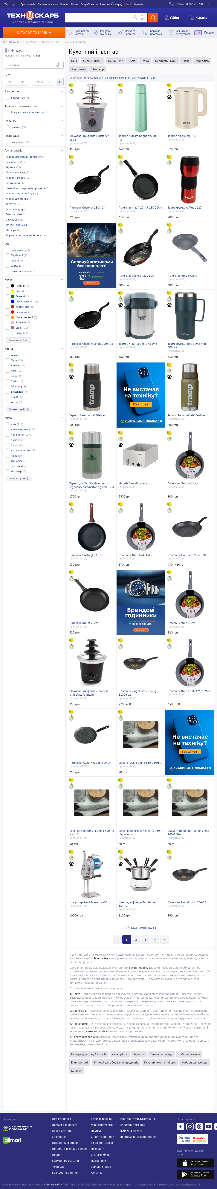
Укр (6, 4)
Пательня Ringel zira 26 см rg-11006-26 (138, 692)
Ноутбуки (97, 1131)
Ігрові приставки (102, 1142)
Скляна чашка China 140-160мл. (140, 762)
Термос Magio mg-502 (182, 136)
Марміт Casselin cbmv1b (134, 483)
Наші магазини (62, 1131)
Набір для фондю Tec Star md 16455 (138, 904)
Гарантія (138, 4)
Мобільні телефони (103, 1125)
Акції (128, 4)
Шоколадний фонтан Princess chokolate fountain (88, 692)
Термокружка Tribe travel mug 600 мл (187, 345)
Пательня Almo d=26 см (183, 275)
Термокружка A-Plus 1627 (185, 207)
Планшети (97, 1148)
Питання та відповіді (65, 1142)
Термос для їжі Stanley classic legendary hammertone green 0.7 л (91, 485)
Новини (64, 4)
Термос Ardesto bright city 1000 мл (139, 137)
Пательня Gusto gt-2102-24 (137, 275)
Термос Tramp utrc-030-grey (87, 415)
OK (60, 82)
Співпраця (59, 1136)
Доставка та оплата (48, 4)
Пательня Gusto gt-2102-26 (87, 555)
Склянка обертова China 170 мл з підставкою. (141, 832)
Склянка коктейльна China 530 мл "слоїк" (91, 832)
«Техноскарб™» (53, 1184)
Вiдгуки (74, 4)
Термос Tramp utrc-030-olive (186, 415)
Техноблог (59, 1166)
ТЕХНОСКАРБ (11, 42)
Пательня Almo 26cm (181, 623)
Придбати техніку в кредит (69, 1148)
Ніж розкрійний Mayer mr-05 (88, 902)
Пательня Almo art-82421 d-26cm (189, 691)
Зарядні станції (101, 1166)
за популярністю (93, 77)
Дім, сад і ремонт (50, 42)
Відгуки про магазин (65, 1160)
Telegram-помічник (132, 1125)
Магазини (105, 4)
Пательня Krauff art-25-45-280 (187, 555)
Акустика (97, 1172)
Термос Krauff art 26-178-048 (138, 343)
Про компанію (61, 1119)
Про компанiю (28, 4)
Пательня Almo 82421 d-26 (136, 555)
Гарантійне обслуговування (138, 1119)
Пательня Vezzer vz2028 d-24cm (90, 762)
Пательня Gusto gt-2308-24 (87, 207)
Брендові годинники (65, 1172)
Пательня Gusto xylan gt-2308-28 (91, 343)
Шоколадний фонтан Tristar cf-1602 (89, 137)
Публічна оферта (131, 1131)
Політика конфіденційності (138, 1136)
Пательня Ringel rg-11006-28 (187, 902)
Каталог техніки (101, 1119)
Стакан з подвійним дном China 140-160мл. (188, 832)
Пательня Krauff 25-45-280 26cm (140, 207)
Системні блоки (101, 1154)
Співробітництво (89, 4)
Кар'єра (117, 4)
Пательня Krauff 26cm (83, 623)
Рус (14, 4)
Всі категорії (29, 42)
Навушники (98, 1160)
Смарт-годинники (102, 1136)
